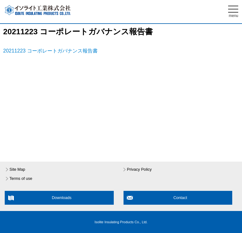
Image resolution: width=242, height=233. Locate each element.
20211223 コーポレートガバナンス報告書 (50, 50)
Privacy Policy (139, 169)
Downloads (62, 198)
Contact (180, 198)
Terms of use (20, 178)
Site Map (17, 169)
